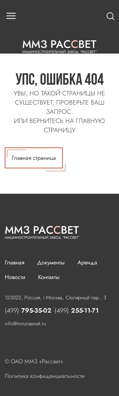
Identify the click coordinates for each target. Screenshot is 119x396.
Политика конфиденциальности (45, 376)
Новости (15, 277)
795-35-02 (28, 310)
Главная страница (35, 159)
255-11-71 (77, 310)
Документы (51, 262)
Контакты (49, 277)
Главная (14, 262)
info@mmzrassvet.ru (25, 323)
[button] (11, 16)
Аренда (87, 262)
